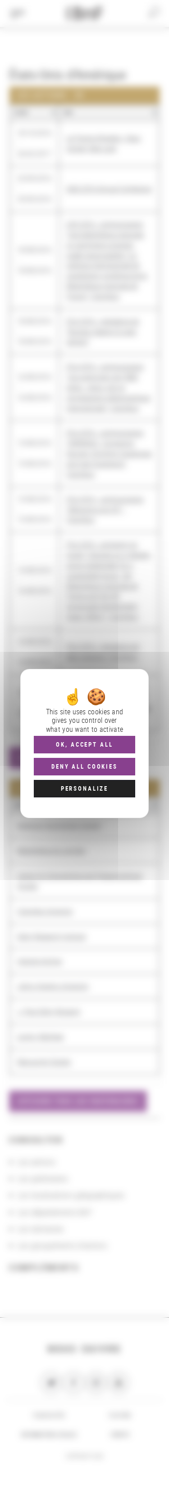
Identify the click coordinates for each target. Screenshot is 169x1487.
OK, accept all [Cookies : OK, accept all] (84, 744)
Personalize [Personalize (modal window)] (84, 788)
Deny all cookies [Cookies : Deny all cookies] (84, 766)
